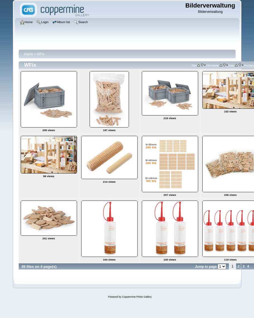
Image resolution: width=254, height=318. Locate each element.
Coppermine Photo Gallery (137, 296)
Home (28, 54)
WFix (40, 54)
